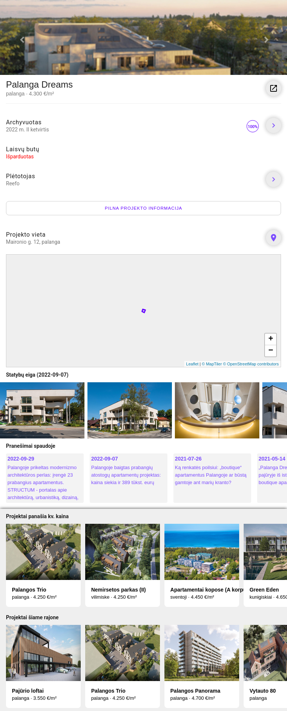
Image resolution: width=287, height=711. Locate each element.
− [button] (270, 350)
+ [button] (270, 339)
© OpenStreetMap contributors (251, 364)
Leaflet (192, 364)
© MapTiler (212, 364)
